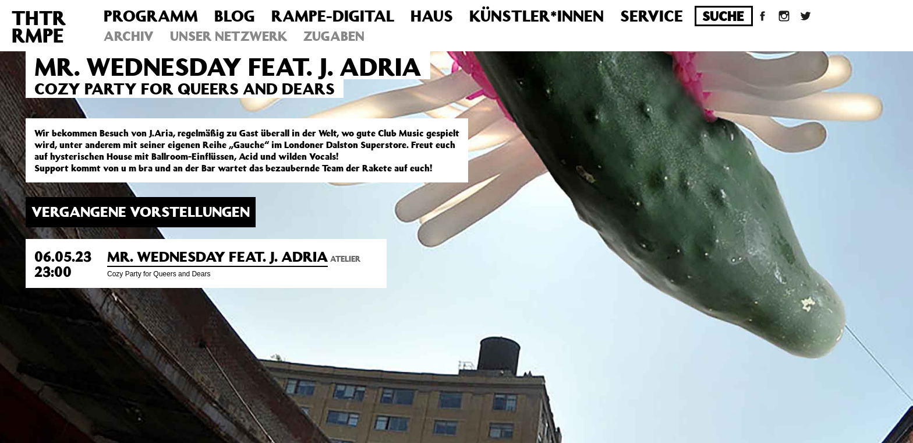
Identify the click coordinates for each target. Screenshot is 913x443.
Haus (432, 15)
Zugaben (334, 35)
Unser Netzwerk (228, 35)
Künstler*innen (536, 15)
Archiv (129, 35)
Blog (234, 15)
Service (651, 15)
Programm (151, 15)
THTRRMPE (39, 26)
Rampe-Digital (332, 15)
